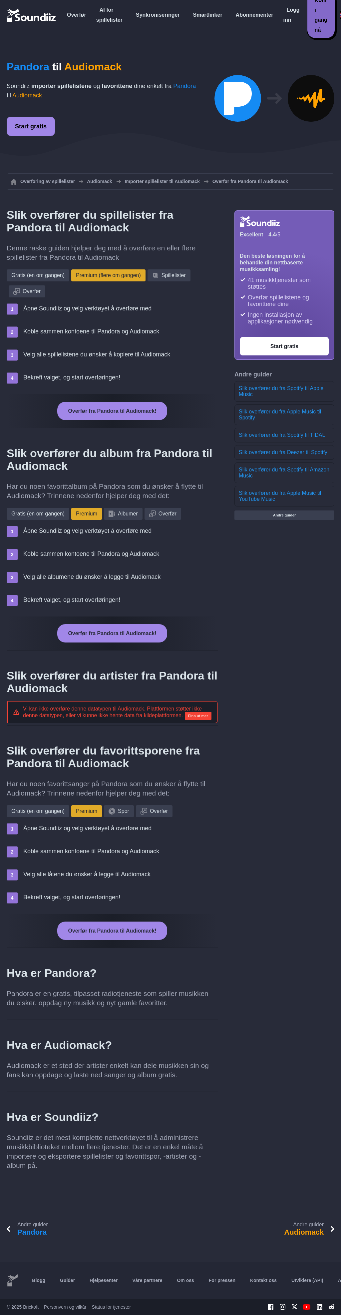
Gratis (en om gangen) (38, 275)
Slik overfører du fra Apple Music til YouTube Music (280, 496)
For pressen (222, 1280)
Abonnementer (254, 15)
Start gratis (31, 126)
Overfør (76, 15)
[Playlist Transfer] (32, 15)
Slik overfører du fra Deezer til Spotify (283, 452)
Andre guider (284, 515)
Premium (86, 513)
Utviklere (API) (307, 1280)
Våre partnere (147, 1280)
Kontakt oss (263, 1280)
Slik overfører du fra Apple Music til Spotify (280, 414)
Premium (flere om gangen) (108, 275)
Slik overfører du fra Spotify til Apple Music (281, 391)
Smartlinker (207, 15)
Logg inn (291, 15)
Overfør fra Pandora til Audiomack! (112, 411)
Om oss (185, 1280)
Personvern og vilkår (65, 1307)
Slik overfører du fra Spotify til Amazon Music (284, 472)
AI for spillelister (109, 15)
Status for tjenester (111, 1307)
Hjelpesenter (104, 1280)
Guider (67, 1280)
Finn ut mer (198, 716)
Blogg (38, 1280)
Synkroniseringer (158, 15)
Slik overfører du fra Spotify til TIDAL (282, 435)
